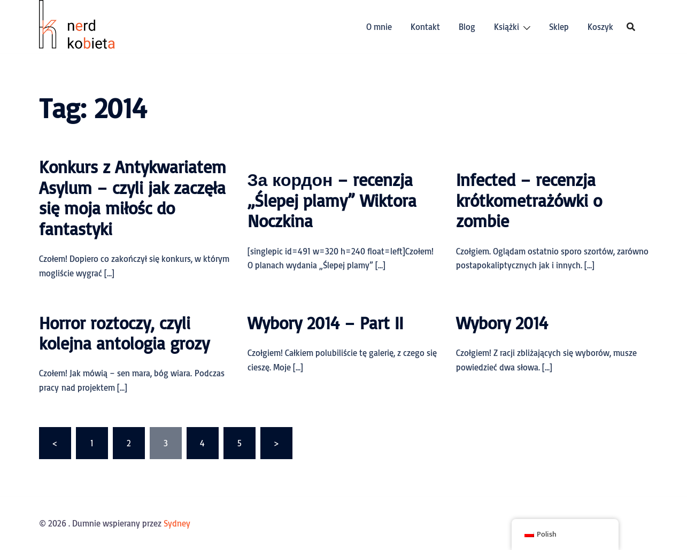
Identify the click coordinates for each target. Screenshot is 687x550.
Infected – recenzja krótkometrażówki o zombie (529, 200)
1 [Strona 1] (92, 443)
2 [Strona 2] (129, 443)
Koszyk (600, 26)
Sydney (177, 523)
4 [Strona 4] (202, 443)
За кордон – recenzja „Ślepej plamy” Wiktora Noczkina (332, 200)
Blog (467, 26)
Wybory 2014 (502, 323)
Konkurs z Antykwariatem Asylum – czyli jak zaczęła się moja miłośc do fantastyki (132, 197)
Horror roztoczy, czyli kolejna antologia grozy (124, 333)
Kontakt (425, 26)
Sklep (559, 26)
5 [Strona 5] (239, 443)
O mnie (379, 26)
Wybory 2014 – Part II (325, 323)
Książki (506, 26)
